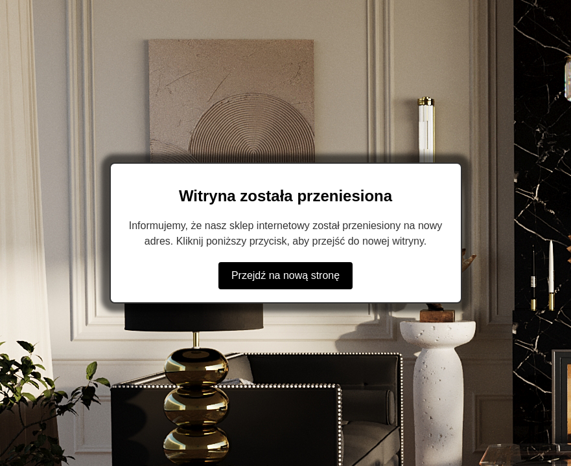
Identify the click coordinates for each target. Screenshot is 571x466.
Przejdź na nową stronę (285, 275)
